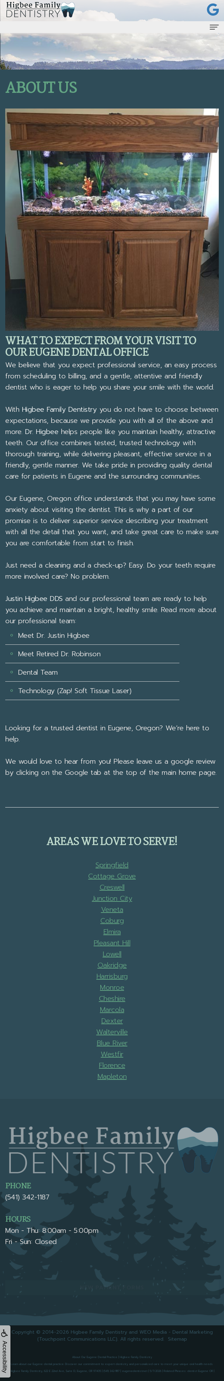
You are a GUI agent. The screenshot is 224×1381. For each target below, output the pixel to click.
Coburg (112, 920)
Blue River (112, 1043)
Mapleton (112, 1076)
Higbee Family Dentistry (59, 409)
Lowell (112, 954)
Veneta (112, 909)
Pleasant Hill (112, 943)
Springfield (112, 865)
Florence (112, 1065)
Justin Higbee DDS (34, 598)
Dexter (112, 1020)
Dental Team (38, 672)
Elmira (112, 931)
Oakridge (112, 965)
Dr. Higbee (41, 431)
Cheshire (112, 998)
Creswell (112, 887)
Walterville (112, 1032)
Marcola (112, 1009)
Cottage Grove (112, 876)
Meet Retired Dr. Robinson (59, 654)
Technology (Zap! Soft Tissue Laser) (75, 690)
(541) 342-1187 (27, 1197)
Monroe (112, 987)
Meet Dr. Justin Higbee (54, 635)
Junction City (112, 898)
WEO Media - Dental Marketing (176, 1332)
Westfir (112, 1054)
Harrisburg (112, 976)
